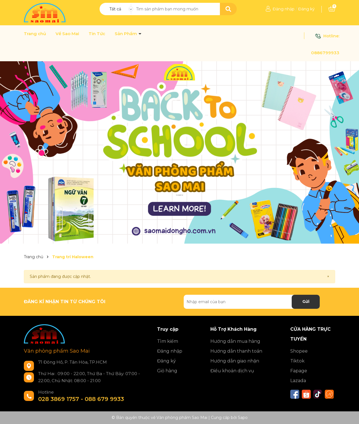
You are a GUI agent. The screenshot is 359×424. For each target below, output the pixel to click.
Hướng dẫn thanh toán (236, 351)
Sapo (243, 417)
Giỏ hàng (167, 370)
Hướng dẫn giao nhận (234, 361)
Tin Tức (97, 33)
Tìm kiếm (167, 341)
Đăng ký (306, 9)
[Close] (328, 276)
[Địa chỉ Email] (252, 302)
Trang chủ (35, 33)
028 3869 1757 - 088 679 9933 (81, 399)
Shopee (299, 351)
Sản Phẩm (126, 33)
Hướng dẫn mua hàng (235, 341)
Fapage (298, 370)
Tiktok (297, 361)
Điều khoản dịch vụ (232, 370)
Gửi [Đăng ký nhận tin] (305, 301)
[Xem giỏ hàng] (331, 9)
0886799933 (325, 52)
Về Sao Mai (67, 33)
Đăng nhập (283, 9)
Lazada (298, 380)
